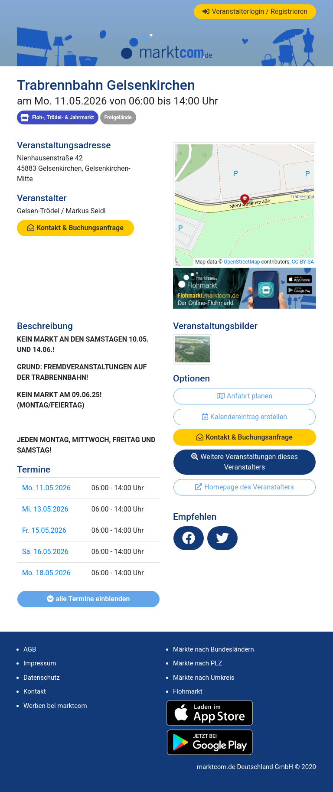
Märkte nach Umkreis (204, 677)
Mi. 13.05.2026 (45, 509)
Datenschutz (41, 677)
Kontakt (34, 691)
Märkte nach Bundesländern (213, 649)
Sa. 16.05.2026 (45, 552)
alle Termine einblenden (88, 599)
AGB (29, 649)
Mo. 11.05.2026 (46, 488)
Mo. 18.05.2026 (46, 573)
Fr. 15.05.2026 (44, 530)
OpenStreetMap (242, 262)
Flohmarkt (187, 691)
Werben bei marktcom (55, 706)
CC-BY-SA (303, 262)
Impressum (39, 663)
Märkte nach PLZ (197, 663)
